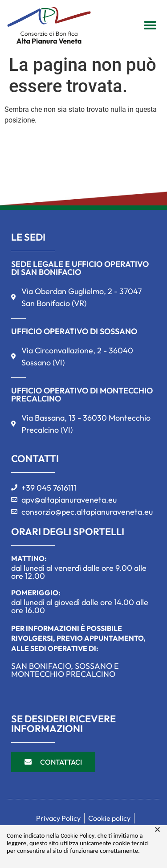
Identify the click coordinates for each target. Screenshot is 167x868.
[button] (150, 25)
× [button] (157, 829)
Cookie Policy (77, 835)
